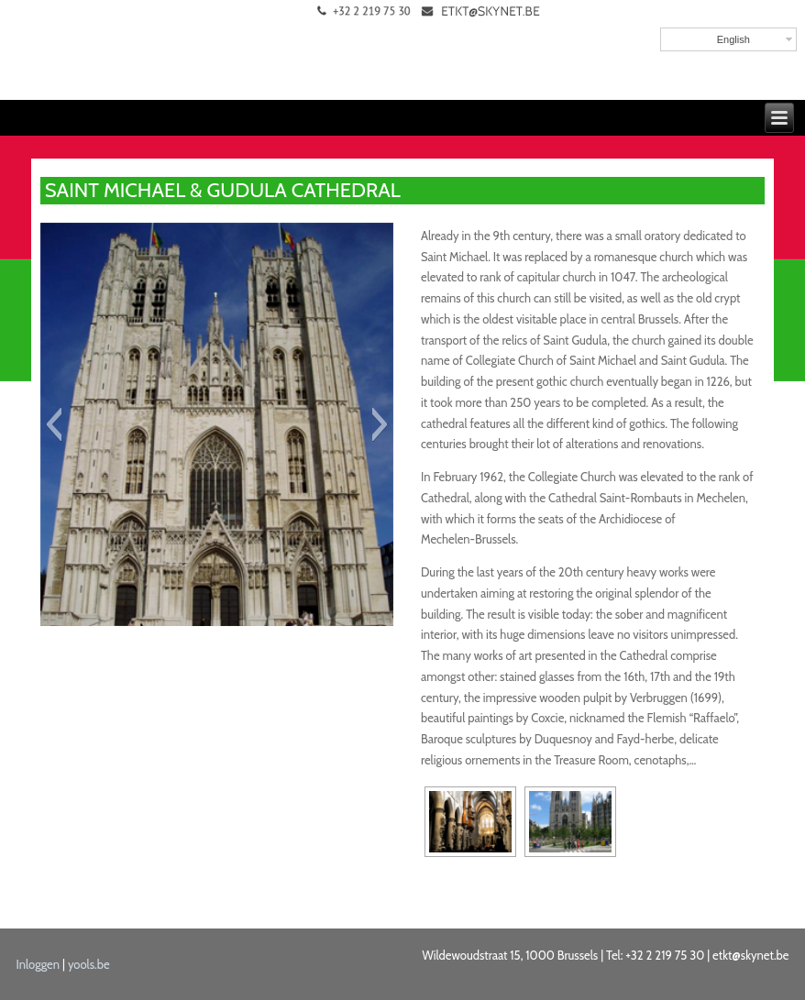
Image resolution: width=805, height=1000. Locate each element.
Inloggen (39, 964)
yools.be (89, 964)
